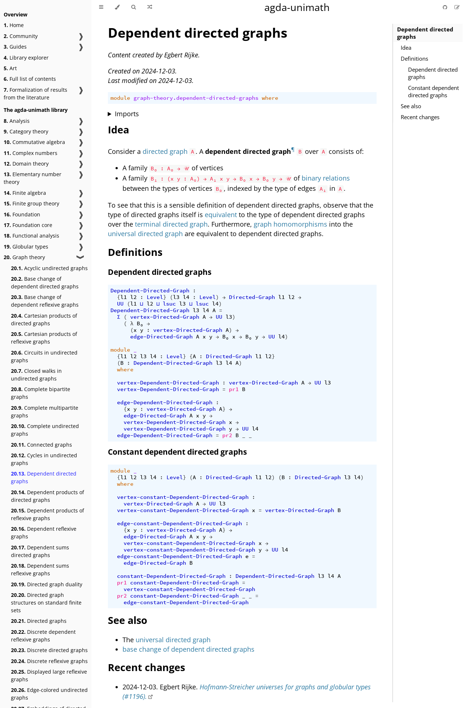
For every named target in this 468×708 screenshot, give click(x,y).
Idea (406, 47)
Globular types (26, 246)
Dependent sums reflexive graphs (40, 569)
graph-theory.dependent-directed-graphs (195, 98)
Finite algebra (25, 192)
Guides (15, 46)
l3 (176, 297)
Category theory (26, 131)
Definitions (414, 58)
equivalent (221, 214)
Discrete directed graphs (49, 650)
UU (120, 303)
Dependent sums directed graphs (40, 551)
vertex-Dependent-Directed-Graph (168, 382)
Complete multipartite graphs (44, 411)
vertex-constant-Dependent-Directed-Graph (183, 497)
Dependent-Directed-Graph (149, 290)
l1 (123, 297)
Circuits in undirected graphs (44, 356)
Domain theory (26, 163)
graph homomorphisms (290, 224)
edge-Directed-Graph (161, 336)
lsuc (169, 303)
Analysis (17, 120)
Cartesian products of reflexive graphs (44, 337)
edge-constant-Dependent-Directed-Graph (179, 523)
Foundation (22, 214)
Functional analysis (31, 235)
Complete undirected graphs (45, 430)
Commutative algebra (34, 142)
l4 (186, 297)
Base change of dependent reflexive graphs (45, 301)
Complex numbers (30, 152)
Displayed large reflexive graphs (49, 675)
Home (14, 25)
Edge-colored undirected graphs (49, 693)
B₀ (140, 323)
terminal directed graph (171, 224)
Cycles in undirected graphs (44, 459)
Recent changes (420, 117)
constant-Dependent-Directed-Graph (171, 576)
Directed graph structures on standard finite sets (46, 602)
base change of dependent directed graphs (188, 649)
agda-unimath (297, 7)
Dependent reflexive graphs (43, 532)
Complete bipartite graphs (40, 393)
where (270, 98)
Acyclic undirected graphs (49, 268)
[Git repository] (446, 7)
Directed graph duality (46, 584)
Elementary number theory (32, 178)
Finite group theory (31, 203)
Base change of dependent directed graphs (45, 282)
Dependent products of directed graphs (47, 496)
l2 (133, 297)
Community (21, 36)
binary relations (326, 178)
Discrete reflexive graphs (49, 661)
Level (155, 297)
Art (10, 68)
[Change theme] (117, 7)
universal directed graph (145, 233)
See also (411, 106)
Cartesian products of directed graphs (44, 319)
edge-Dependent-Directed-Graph (164, 402)
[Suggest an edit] (457, 7)
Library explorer (26, 57)
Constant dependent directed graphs (433, 91)
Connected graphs (41, 444)
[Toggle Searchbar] (133, 7)
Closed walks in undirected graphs (36, 374)
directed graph (165, 151)
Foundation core (28, 225)
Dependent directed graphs (43, 477)
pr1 (234, 389)
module (120, 98)
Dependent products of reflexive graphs (47, 514)
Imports (127, 113)
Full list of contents (30, 78)
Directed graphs (39, 620)
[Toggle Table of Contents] (101, 7)
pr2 (227, 435)
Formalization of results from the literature (35, 93)
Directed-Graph (252, 297)
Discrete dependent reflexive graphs (43, 635)
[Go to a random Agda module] (149, 7)
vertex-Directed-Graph (164, 317)
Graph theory (24, 257)
